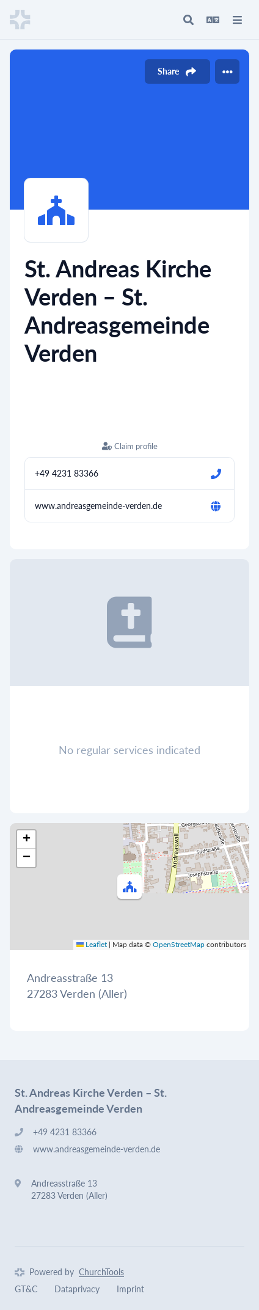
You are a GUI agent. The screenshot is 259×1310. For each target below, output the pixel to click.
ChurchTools (101, 1272)
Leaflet (91, 944)
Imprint (130, 1289)
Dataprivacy (77, 1289)
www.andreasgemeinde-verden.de (98, 505)
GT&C (26, 1289)
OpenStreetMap (179, 944)
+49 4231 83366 (66, 473)
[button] (129, 886)
